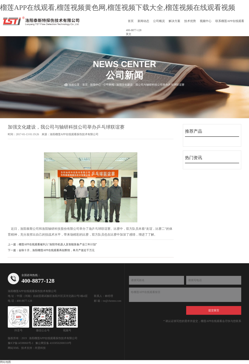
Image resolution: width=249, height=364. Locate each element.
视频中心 (205, 21)
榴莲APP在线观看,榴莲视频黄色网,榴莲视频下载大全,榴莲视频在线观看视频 (117, 7)
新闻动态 (143, 21)
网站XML (13, 347)
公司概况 (159, 21)
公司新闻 (108, 84)
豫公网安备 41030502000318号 (53, 343)
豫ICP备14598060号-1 (20, 343)
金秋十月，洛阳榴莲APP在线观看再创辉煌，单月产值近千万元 (57, 250)
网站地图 (5, 361)
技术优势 (190, 21)
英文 (128, 34)
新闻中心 (95, 84)
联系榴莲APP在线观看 (229, 21)
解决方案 (174, 21)
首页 (131, 21)
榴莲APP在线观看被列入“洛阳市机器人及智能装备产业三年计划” (58, 244)
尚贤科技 (40, 347)
